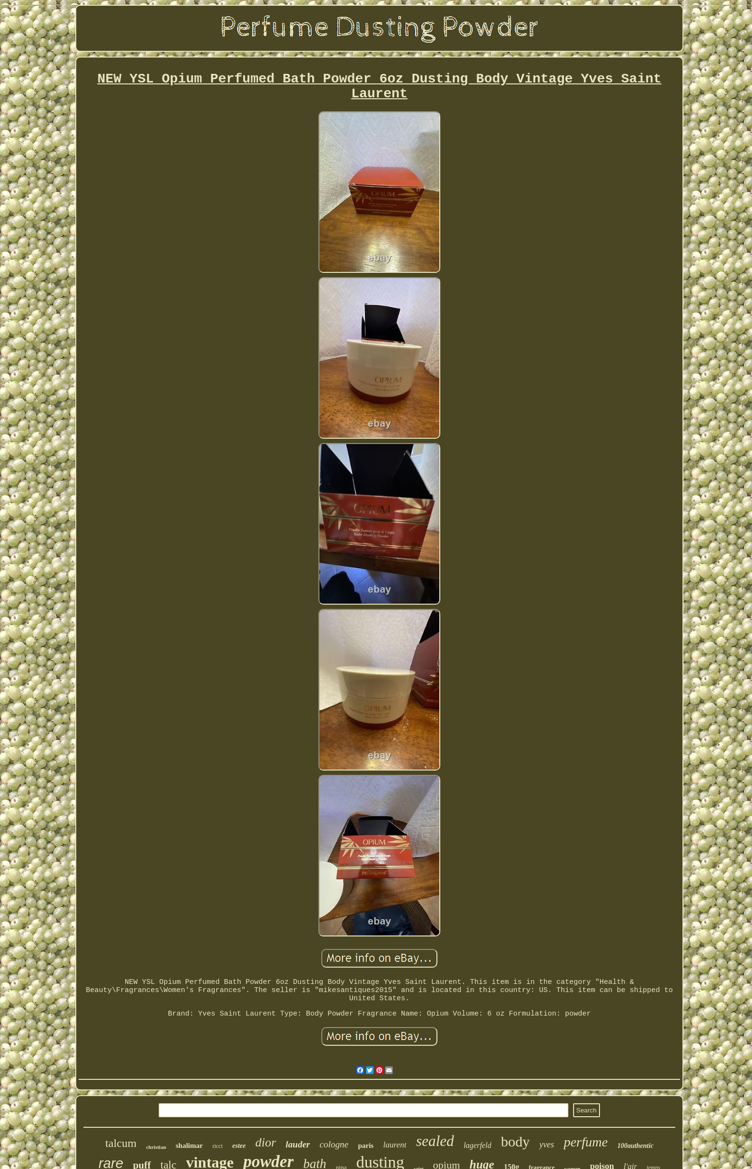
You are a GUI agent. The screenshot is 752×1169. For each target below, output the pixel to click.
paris (366, 1145)
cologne (333, 1144)
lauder (298, 1144)
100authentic (635, 1145)
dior (265, 1142)
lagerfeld (478, 1145)
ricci (217, 1146)
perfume (586, 1141)
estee (239, 1145)
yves (546, 1144)
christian (156, 1147)
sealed (435, 1141)
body (515, 1141)
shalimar (189, 1145)
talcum (120, 1143)
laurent (394, 1144)
